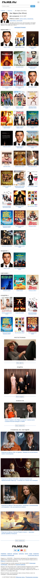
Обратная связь (20, 577)
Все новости (20, 425)
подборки (36, 553)
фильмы (15, 553)
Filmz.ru (3, 561)
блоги (26, 553)
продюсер (30, 18)
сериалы (21, 553)
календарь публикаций (7, 555)
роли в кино (23, 18)
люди (30, 553)
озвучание (13, 20)
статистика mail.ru (33, 555)
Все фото (20, 363)
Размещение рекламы (32, 577)
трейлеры (3, 553)
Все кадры (20, 396)
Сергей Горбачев (20, 564)
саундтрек (19, 20)
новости (9, 553)
